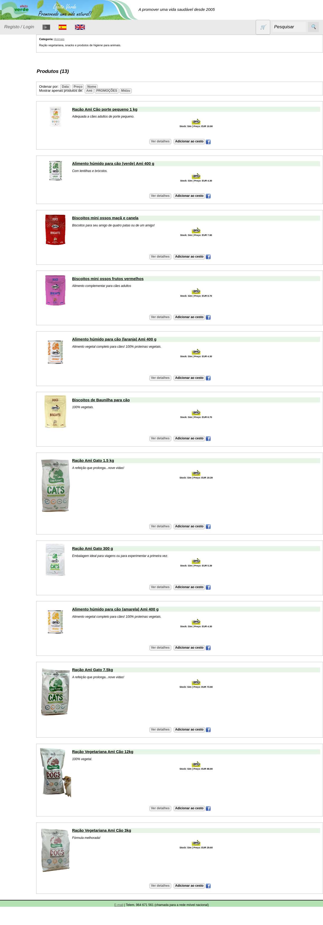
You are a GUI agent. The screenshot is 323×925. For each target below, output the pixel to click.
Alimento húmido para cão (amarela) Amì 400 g (132, 609)
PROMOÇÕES (24, 198)
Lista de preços (30, 263)
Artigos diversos (31, 521)
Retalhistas (26, 325)
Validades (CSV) (31, 272)
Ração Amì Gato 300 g (109, 548)
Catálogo (12, 248)
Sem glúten (21, 208)
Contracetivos (23, 93)
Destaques (13, 835)
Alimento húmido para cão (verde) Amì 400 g (130, 163)
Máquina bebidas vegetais (24, 484)
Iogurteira (25, 498)
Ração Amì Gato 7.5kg (109, 670)
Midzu (142, 90)
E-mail (22, 560)
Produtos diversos (18, 185)
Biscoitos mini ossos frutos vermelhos (124, 279)
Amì (106, 90)
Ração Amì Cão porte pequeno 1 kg (121, 109)
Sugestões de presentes (23, 221)
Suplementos (22, 235)
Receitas (24, 530)
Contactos (13, 545)
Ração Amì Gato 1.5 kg (110, 460)
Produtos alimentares (21, 169)
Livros (16, 145)
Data (81, 87)
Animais (18, 83)
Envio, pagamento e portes (28, 369)
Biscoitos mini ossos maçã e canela (122, 218)
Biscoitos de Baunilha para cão (117, 400)
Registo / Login (19, 26)
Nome (108, 87)
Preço (94, 87)
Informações (15, 296)
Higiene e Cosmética (20, 132)
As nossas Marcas (20, 602)
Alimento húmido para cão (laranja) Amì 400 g (131, 339)
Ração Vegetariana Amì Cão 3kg (118, 830)
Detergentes (21, 103)
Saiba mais (14, 448)
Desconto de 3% (31, 875)
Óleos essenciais (25, 156)
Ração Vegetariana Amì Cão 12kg (119, 752)
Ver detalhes (168, 141)
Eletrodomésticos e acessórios (26, 116)
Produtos (12, 69)
